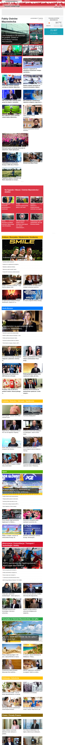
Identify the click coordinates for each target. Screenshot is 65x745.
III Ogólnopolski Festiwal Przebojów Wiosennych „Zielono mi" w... (11, 296)
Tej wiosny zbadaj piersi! (32, 410)
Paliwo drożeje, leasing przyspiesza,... (32, 111)
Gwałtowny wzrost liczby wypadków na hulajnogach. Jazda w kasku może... (32, 427)
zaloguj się (59, 0)
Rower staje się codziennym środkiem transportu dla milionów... (11, 443)
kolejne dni (48, 25)
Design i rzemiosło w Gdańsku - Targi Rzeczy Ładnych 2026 (11, 281)
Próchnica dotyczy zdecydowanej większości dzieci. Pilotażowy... (32, 459)
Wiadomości (27, 0)
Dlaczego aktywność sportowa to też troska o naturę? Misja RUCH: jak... (32, 703)
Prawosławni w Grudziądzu (32, 687)
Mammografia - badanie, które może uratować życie (11, 411)
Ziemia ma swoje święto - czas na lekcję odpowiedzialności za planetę (11, 688)
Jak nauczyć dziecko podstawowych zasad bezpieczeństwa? (11, 703)
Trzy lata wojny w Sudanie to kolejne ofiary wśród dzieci (11, 459)
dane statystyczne (53, 33)
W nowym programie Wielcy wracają (32, 295)
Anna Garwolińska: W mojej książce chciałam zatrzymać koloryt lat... (32, 281)
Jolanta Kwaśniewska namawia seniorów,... (32, 124)
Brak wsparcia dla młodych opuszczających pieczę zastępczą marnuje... (32, 444)
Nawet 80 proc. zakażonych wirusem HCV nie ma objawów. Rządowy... (11, 426)
